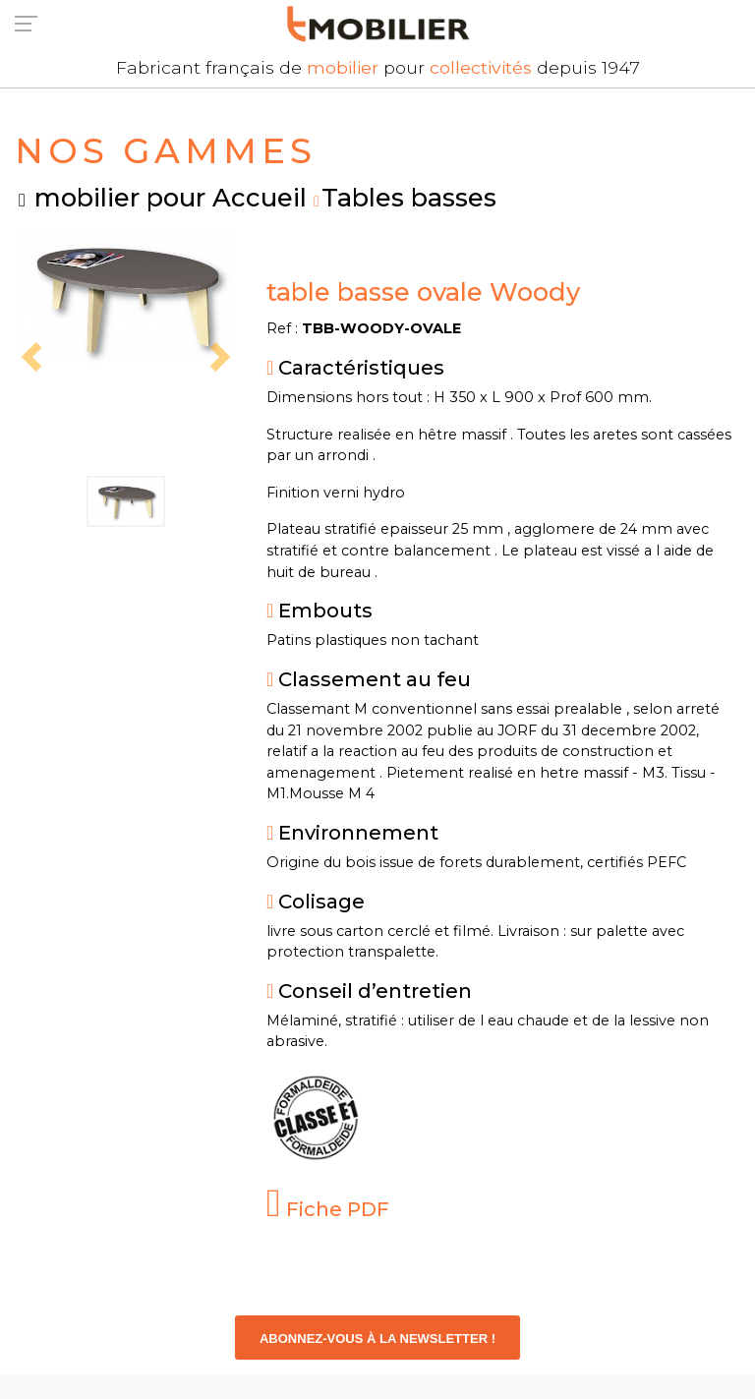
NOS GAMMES (166, 151)
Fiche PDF (327, 1209)
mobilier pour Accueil (170, 197)
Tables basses (408, 197)
